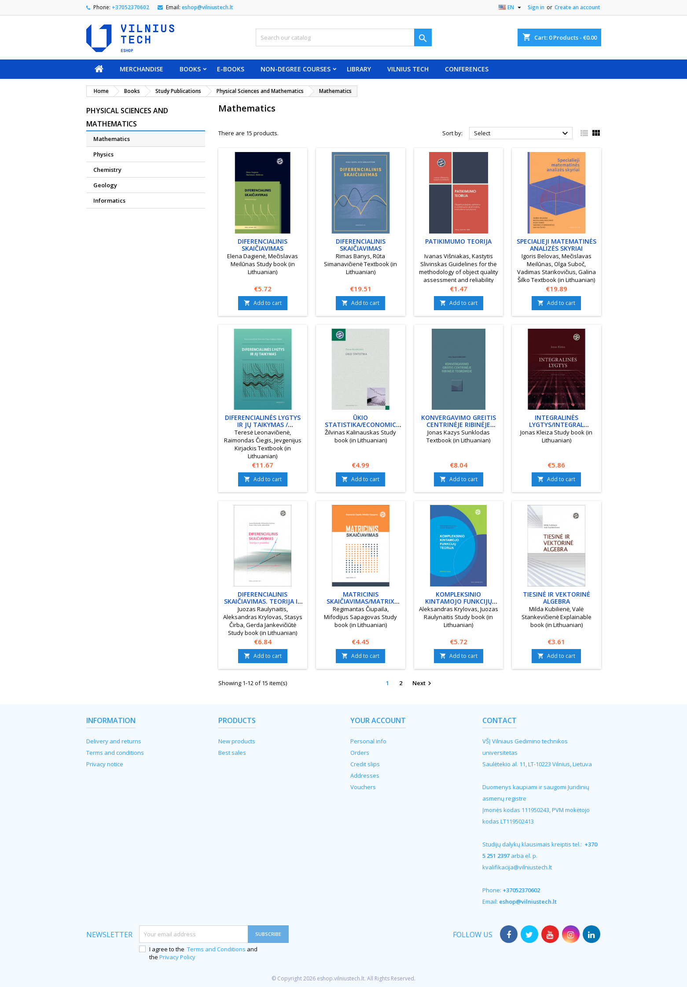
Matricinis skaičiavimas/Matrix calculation (360, 601)
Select (522, 133)
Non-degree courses (296, 69)
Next (423, 683)
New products (236, 741)
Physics (103, 154)
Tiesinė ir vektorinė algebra (556, 597)
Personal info (368, 741)
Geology (105, 185)
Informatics (109, 200)
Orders (359, 753)
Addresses (364, 775)
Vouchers (363, 787)
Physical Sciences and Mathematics (127, 117)
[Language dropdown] (511, 7)
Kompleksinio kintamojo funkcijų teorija (458, 601)
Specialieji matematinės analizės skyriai (556, 244)
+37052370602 (130, 7)
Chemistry (107, 170)
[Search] (344, 37)
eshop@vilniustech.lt (207, 7)
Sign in (536, 7)
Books (190, 69)
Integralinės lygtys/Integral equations (556, 424)
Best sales (232, 753)
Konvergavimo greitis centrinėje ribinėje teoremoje (458, 424)
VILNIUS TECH (408, 69)
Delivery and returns (113, 741)
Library (359, 69)
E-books (230, 69)
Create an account (577, 7)
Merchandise (141, 69)
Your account (378, 720)
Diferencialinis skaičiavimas (262, 244)
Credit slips (365, 764)
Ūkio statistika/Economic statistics (360, 424)
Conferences (467, 69)
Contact (499, 720)
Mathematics (111, 139)
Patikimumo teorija (458, 241)
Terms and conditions (115, 753)
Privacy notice (104, 764)
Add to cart (263, 303)
